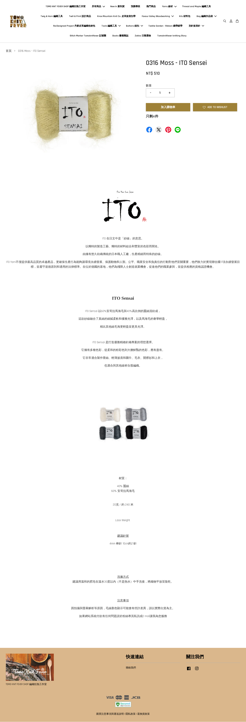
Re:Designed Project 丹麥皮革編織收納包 (74, 26)
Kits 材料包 (184, 16)
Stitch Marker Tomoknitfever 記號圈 (88, 35)
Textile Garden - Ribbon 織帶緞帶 (165, 26)
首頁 (9, 51)
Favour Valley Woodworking (158, 16)
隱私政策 (130, 714)
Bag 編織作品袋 (207, 16)
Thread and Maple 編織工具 (196, 6)
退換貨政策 (143, 714)
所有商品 (98, 6)
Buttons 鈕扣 (134, 26)
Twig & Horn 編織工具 (52, 16)
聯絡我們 (131, 667)
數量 (149, 86)
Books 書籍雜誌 (120, 35)
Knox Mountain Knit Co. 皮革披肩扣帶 (116, 16)
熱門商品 (151, 6)
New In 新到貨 (117, 6)
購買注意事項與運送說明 (110, 714)
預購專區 (135, 6)
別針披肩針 (196, 26)
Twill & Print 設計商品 (80, 16)
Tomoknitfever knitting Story (171, 35)
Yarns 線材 (169, 6)
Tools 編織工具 (111, 26)
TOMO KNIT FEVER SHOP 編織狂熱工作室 (66, 6)
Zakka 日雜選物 (143, 35)
